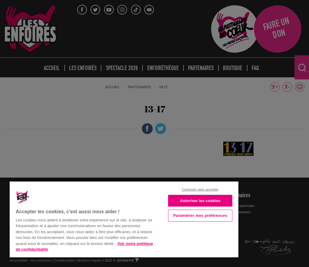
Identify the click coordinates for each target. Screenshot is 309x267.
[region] (124, 218)
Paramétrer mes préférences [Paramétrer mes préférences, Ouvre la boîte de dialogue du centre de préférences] (200, 215)
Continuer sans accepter (200, 189)
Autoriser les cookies (200, 200)
